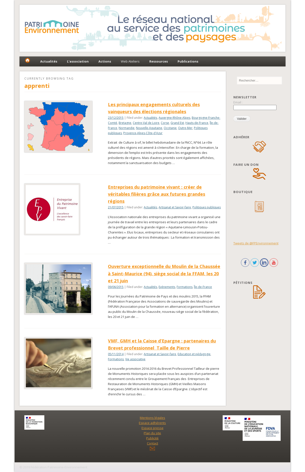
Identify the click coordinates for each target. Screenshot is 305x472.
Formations (184, 287)
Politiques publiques (206, 207)
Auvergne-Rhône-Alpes (174, 118)
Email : (238, 102)
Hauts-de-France (196, 123)
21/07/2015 (116, 207)
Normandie (126, 128)
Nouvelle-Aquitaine (149, 128)
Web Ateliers (130, 61)
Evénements (167, 287)
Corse (165, 123)
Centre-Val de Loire (146, 123)
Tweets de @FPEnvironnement (255, 243)
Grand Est (177, 123)
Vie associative (135, 359)
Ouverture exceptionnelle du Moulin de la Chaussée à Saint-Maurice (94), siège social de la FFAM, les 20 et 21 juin (164, 273)
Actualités (150, 118)
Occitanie (170, 128)
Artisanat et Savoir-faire (175, 207)
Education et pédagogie (194, 354)
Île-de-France (203, 287)
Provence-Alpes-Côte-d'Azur (142, 133)
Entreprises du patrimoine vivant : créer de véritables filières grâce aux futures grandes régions (156, 194)
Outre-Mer (185, 128)
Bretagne (125, 123)
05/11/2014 (116, 354)
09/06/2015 (116, 287)
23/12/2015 (116, 118)
